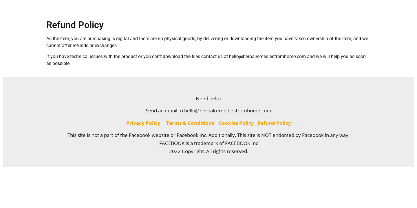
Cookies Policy (236, 123)
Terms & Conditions (190, 123)
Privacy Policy (143, 123)
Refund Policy (274, 123)
